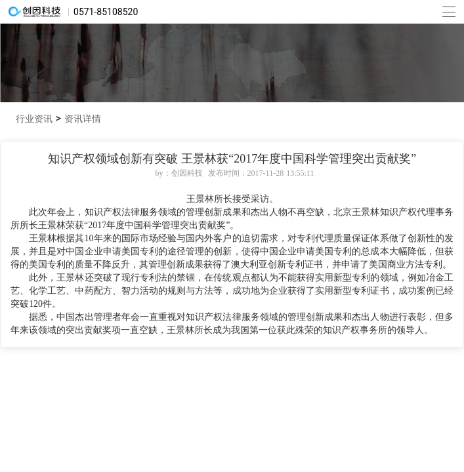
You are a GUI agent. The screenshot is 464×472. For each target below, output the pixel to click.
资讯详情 (82, 118)
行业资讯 (35, 118)
